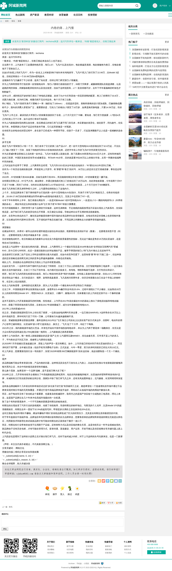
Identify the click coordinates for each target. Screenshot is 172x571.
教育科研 (49, 15)
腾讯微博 (107, 481)
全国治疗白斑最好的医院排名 (16, 49)
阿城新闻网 (18, 5)
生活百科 (78, 15)
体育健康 (63, 15)
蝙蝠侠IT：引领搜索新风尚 (156, 151)
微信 (112, 481)
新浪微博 (103, 481)
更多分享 (120, 481)
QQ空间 (99, 481)
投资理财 (92, 15)
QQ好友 (116, 481)
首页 (1, 21)
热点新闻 (20, 15)
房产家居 (34, 15)
